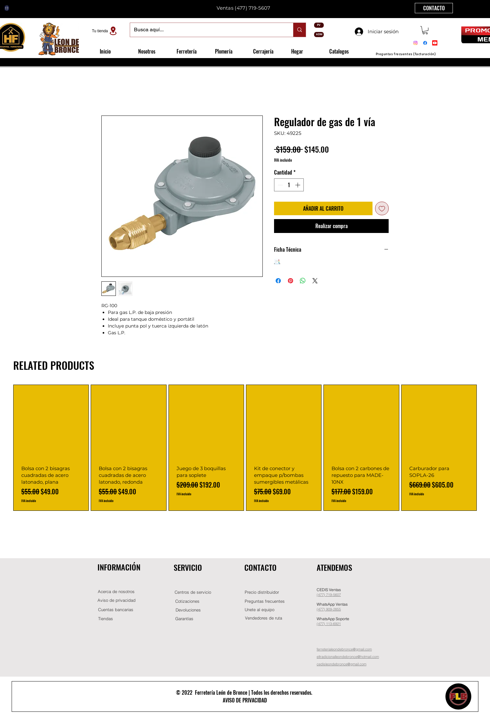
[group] (245, 447)
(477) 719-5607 (252, 8)
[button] (425, 30)
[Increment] (298, 185)
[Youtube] (434, 42)
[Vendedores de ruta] (263, 618)
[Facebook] (425, 42)
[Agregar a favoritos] (382, 208)
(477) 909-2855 (329, 609)
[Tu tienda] (105, 31)
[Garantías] (184, 618)
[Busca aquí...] (207, 30)
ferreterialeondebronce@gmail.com (344, 649)
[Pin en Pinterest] (290, 281)
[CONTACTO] (434, 8)
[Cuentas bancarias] (116, 609)
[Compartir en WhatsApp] (303, 281)
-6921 (336, 623)
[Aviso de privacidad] (116, 600)
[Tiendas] (105, 618)
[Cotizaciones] (187, 601)
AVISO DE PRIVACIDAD (245, 700)
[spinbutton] (289, 185)
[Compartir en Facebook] (278, 281)
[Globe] (7, 8)
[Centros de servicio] (193, 592)
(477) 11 (323, 623)
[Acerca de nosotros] (116, 591)
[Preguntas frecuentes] (264, 601)
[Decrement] (279, 185)
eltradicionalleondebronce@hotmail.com (348, 656)
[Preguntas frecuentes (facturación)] (406, 54)
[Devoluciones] (188, 610)
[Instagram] (415, 42)
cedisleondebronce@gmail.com (341, 664)
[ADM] (319, 34)
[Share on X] (315, 281)
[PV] (319, 25)
